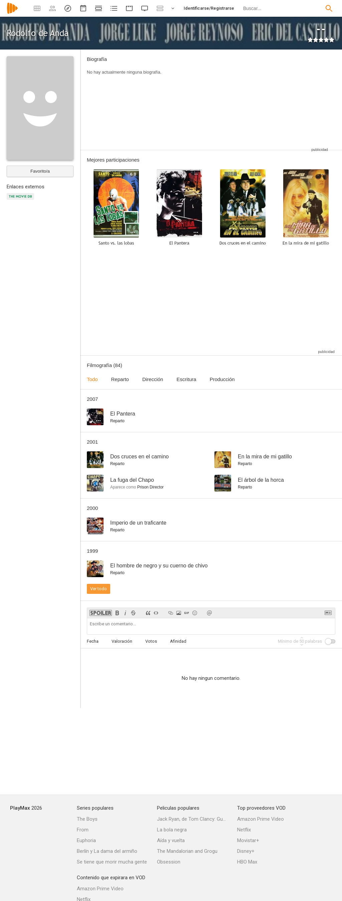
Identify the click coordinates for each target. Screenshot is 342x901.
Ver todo (98, 588)
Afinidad (178, 641)
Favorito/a (40, 171)
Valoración (122, 641)
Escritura (186, 379)
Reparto (120, 379)
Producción (222, 379)
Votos (151, 641)
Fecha (93, 641)
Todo (92, 379)
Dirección (152, 379)
